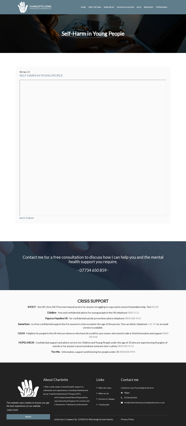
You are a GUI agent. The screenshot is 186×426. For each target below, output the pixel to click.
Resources (148, 7)
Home (83, 7)
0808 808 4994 (127, 351)
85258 (155, 306)
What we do (109, 7)
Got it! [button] (28, 417)
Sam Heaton (107, 419)
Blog (139, 7)
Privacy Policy (127, 419)
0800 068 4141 (133, 318)
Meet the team (95, 7)
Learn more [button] (12, 410)
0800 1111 (133, 312)
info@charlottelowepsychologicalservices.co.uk (144, 402)
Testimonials (161, 7)
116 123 (152, 324)
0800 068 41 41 (125, 346)
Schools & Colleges (125, 7)
